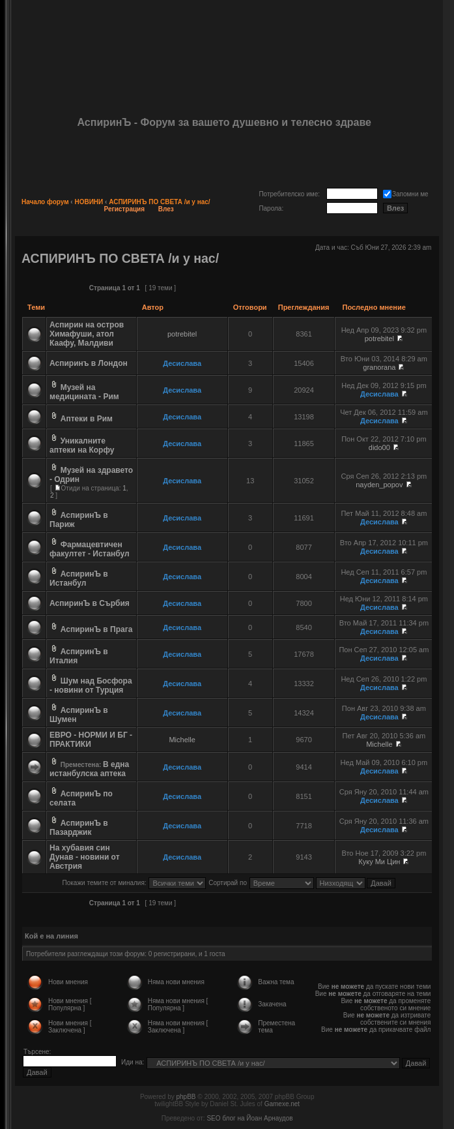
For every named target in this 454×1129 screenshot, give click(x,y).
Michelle (182, 740)
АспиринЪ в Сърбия (90, 603)
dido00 (379, 447)
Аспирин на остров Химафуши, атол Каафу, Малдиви (87, 334)
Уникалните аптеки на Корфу (82, 445)
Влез (166, 209)
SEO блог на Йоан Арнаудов (249, 1118)
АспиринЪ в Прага (97, 629)
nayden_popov (379, 485)
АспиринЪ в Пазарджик (79, 828)
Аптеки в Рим (87, 418)
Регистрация (124, 209)
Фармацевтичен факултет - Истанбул (90, 549)
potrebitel (182, 334)
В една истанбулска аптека (89, 769)
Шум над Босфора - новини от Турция (91, 685)
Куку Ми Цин (379, 862)
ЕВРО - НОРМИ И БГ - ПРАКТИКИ (91, 739)
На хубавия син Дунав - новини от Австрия (85, 857)
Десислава (182, 363)
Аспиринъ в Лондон (89, 363)
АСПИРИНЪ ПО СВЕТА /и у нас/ (159, 201)
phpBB (185, 1096)
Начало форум (45, 201)
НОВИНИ (88, 201)
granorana (379, 367)
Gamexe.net (282, 1103)
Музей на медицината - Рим (84, 392)
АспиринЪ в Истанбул (79, 578)
